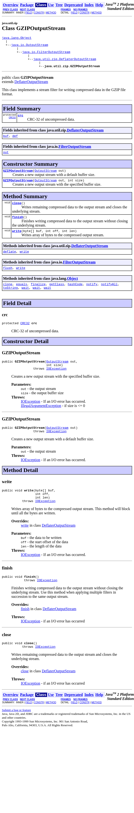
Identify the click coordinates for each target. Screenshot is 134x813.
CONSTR (39, 12)
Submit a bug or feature (16, 735)
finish (17, 228)
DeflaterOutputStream (31, 88)
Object (72, 292)
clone (7, 298)
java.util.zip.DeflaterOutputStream (64, 64)
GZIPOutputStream (18, 180)
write (16, 243)
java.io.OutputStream (29, 47)
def (15, 143)
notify (91, 298)
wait (25, 302)
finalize (38, 298)
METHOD (51, 12)
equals (21, 298)
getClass (56, 298)
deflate (9, 264)
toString (10, 302)
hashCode (75, 298)
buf (6, 143)
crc (20, 122)
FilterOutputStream (74, 154)
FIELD (28, 12)
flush (7, 281)
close (16, 213)
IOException (56, 386)
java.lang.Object (16, 38)
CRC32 (12, 125)
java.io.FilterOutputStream (46, 55)
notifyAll (109, 298)
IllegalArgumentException (41, 423)
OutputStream (46, 180)
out (6, 160)
